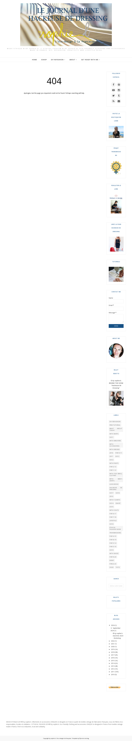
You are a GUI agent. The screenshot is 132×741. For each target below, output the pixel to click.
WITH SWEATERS (115, 441)
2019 (111, 496)
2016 (113, 658)
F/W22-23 (113, 564)
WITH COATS (114, 510)
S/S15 (111, 507)
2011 (113, 672)
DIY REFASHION (115, 422)
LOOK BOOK (114, 484)
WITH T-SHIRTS (115, 500)
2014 (113, 663)
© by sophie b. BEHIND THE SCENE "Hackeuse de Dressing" (116, 384)
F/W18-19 (113, 540)
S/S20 (111, 567)
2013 (113, 666)
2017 (111, 456)
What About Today (116, 429)
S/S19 (111, 550)
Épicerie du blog (84, 738)
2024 (113, 625)
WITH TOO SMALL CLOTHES (116, 474)
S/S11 (111, 437)
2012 (113, 669)
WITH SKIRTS (114, 434)
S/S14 (111, 503)
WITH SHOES (114, 553)
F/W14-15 (113, 536)
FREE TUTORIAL (115, 425)
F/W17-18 (113, 517)
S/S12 (111, 460)
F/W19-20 (113, 557)
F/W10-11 (118, 453)
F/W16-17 (113, 514)
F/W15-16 (113, 546)
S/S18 (118, 493)
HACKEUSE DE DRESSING (116, 488)
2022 (113, 641)
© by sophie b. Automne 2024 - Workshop (118, 635)
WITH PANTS (114, 463)
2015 (113, 661)
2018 (111, 453)
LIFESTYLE (113, 520)
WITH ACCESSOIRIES (114, 445)
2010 (113, 674)
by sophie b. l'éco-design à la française (60, 738)
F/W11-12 (113, 470)
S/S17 (111, 493)
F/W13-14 (113, 543)
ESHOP (118, 503)
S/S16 (111, 524)
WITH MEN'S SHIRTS (116, 480)
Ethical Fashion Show (115, 528)
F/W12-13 (113, 467)
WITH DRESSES (115, 449)
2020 (113, 646)
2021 (113, 644)
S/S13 (117, 456)
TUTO (118, 567)
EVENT (112, 560)
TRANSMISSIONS (115, 533)
